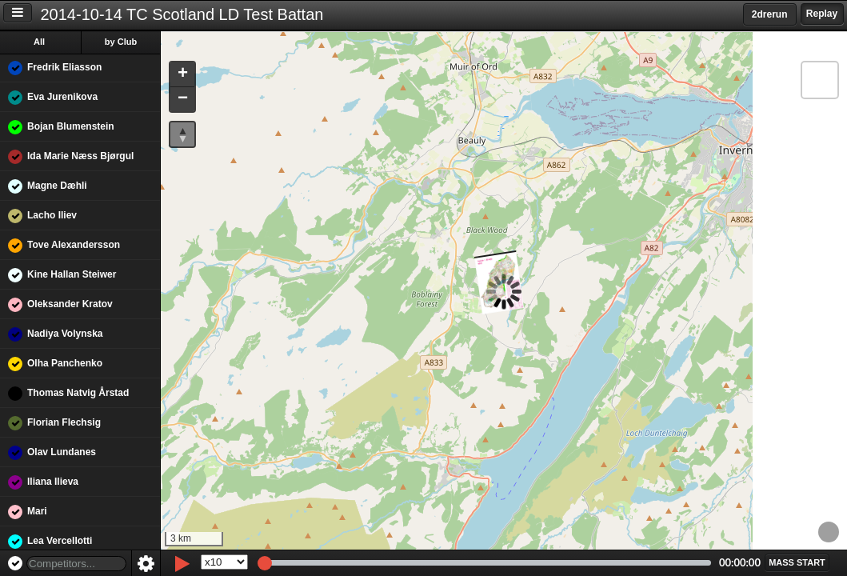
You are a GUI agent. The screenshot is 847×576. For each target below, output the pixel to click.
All (39, 41)
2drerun (770, 14)
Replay (821, 13)
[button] (182, 74)
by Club (121, 41)
